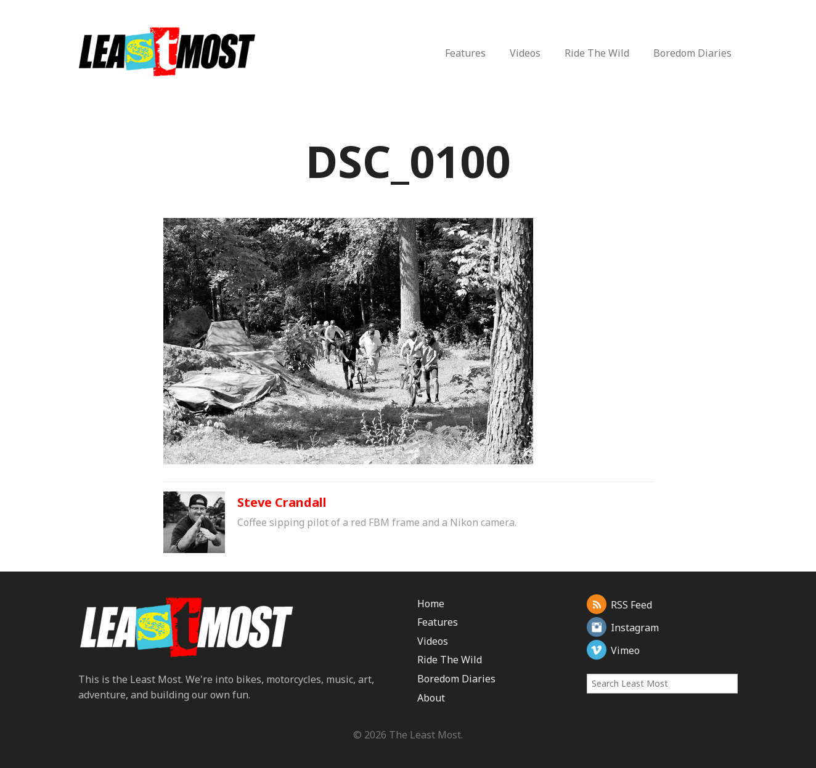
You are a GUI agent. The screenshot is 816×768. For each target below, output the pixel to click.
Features (465, 53)
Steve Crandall (282, 502)
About (431, 698)
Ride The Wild (597, 53)
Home (430, 603)
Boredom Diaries (692, 53)
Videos (525, 53)
